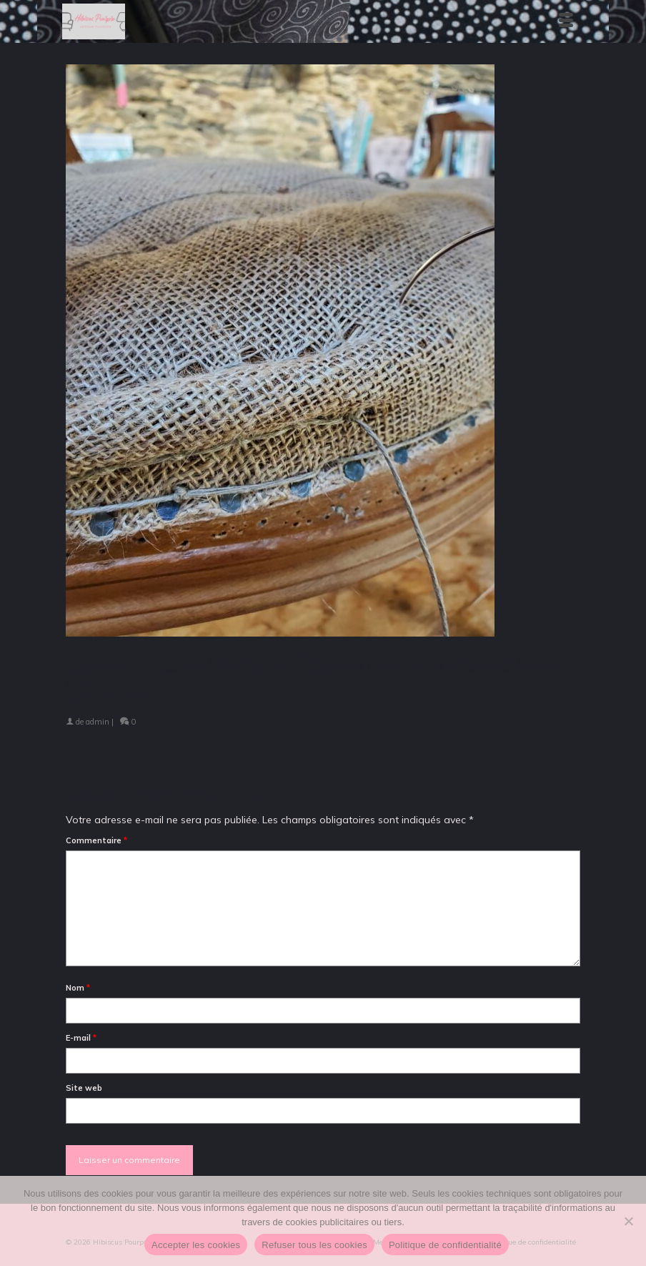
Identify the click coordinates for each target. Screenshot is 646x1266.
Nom (78, 988)
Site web (84, 1088)
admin (97, 722)
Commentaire (96, 840)
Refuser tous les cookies (314, 1245)
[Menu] (566, 21)
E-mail (81, 1038)
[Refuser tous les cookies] (628, 1221)
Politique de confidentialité (445, 1245)
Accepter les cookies (195, 1245)
